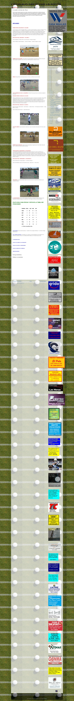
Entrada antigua (43, 281)
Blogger (46, 698)
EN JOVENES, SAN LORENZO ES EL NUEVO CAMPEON (55, 104)
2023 (50, 72)
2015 (50, 82)
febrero (51, 120)
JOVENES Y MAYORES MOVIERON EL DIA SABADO (55, 102)
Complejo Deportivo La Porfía (36, 4)
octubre (51, 93)
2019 (50, 77)
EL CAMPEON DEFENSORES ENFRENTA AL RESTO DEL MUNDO (55, 108)
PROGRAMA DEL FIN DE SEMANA (55, 115)
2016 (50, 81)
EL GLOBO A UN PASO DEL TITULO (55, 114)
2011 (50, 87)
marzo (51, 119)
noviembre (51, 92)
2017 (50, 80)
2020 (50, 76)
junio (51, 98)
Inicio (30, 281)
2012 (50, 86)
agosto (51, 96)
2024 (50, 71)
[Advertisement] (49, 695)
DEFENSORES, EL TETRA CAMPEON (55, 109)
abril (50, 118)
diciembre (51, 91)
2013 (50, 85)
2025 (50, 70)
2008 (50, 123)
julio (50, 97)
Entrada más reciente (17, 281)
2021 (50, 75)
